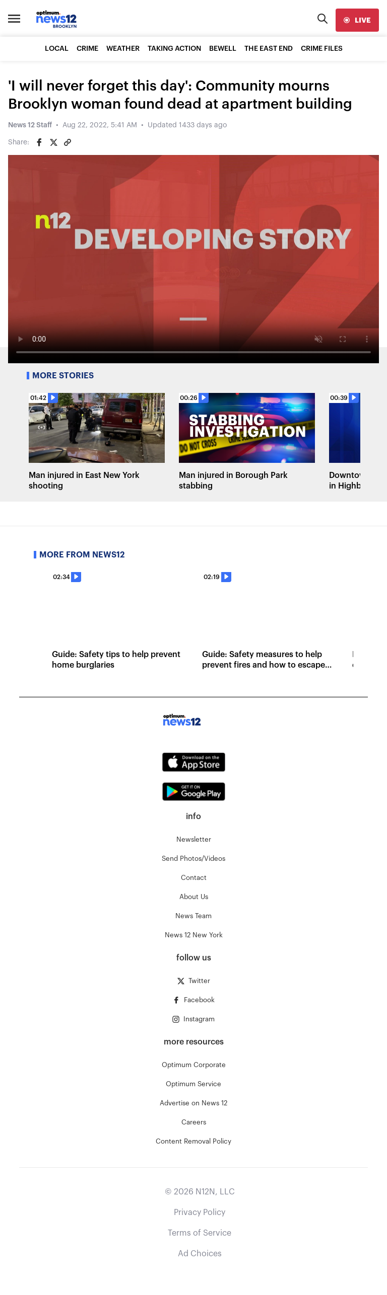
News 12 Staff (30, 125)
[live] (357, 20)
